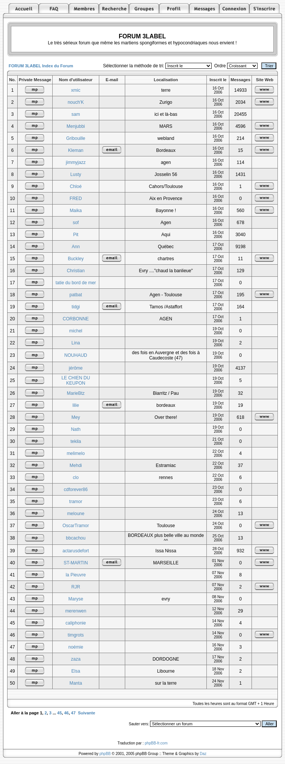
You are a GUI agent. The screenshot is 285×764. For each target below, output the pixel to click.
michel (75, 330)
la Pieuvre (76, 575)
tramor (75, 501)
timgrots (76, 635)
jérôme (76, 368)
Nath (75, 429)
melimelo (76, 453)
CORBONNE (76, 318)
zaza (75, 659)
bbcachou (75, 538)
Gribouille (75, 138)
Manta (76, 683)
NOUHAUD (75, 355)
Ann (76, 246)
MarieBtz (76, 393)
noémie (75, 647)
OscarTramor (75, 525)
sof (76, 222)
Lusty (75, 174)
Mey (75, 417)
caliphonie (75, 623)
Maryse (75, 599)
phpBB (105, 754)
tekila (75, 441)
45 (59, 713)
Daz (203, 754)
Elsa (75, 671)
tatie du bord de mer (76, 282)
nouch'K (76, 102)
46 (66, 713)
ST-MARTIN (76, 562)
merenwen (75, 611)
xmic (75, 90)
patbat (76, 294)
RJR (75, 587)
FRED (76, 198)
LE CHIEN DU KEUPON (75, 380)
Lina (75, 343)
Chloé (76, 186)
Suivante (86, 713)
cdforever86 (76, 489)
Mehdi (76, 465)
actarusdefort (75, 550)
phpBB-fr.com (156, 743)
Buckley (75, 258)
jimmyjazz (76, 162)
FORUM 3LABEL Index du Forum (41, 66)
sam (75, 114)
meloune (75, 513)
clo (76, 477)
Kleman (75, 150)
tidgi (75, 306)
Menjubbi (76, 126)
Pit (75, 234)
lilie (76, 405)
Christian (76, 270)
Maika (76, 210)
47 (73, 713)
